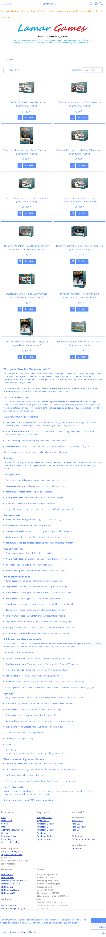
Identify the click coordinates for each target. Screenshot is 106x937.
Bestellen (29, 117)
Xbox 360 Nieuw (79, 826)
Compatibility (87, 11)
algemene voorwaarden (11, 854)
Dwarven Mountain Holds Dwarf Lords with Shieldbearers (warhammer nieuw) (26, 247)
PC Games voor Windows (83, 839)
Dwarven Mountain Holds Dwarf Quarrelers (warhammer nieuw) (26, 200)
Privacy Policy (7, 839)
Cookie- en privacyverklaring (44, 932)
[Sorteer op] (92, 70)
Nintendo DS (7, 874)
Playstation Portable (46, 836)
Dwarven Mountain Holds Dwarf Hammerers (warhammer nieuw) (79, 152)
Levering (5, 833)
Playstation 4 (42, 833)
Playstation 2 (43, 820)
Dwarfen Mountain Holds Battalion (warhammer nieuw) (26, 104)
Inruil (3, 826)
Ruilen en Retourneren (11, 11)
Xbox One (76, 829)
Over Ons (100, 11)
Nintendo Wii (7, 887)
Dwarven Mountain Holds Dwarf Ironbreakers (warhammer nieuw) (79, 200)
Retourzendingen (8, 836)
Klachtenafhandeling (10, 842)
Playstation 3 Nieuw (45, 829)
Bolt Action (77, 848)
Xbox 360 (76, 823)
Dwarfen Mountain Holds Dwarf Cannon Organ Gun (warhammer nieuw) (26, 295)
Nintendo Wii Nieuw (10, 890)
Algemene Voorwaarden (68, 11)
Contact (51, 11)
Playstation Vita (43, 839)
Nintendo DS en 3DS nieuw (13, 880)
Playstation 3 (42, 826)
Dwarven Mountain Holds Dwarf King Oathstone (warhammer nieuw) (79, 295)
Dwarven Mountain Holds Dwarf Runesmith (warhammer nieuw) (26, 152)
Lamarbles (8, 17)
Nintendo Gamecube (10, 883)
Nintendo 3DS (7, 877)
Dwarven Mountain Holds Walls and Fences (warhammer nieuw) (79, 343)
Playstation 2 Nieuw (45, 823)
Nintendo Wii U (8, 893)
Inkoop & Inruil (30, 11)
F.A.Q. (42, 11)
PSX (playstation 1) (45, 817)
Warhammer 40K (8, 905)
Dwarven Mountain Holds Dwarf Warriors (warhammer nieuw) (79, 104)
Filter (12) (12, 70)
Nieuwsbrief (6, 820)
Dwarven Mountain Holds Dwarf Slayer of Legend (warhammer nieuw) (26, 343)
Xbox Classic (77, 820)
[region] (34, 926)
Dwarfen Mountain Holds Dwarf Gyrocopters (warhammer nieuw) (79, 247)
